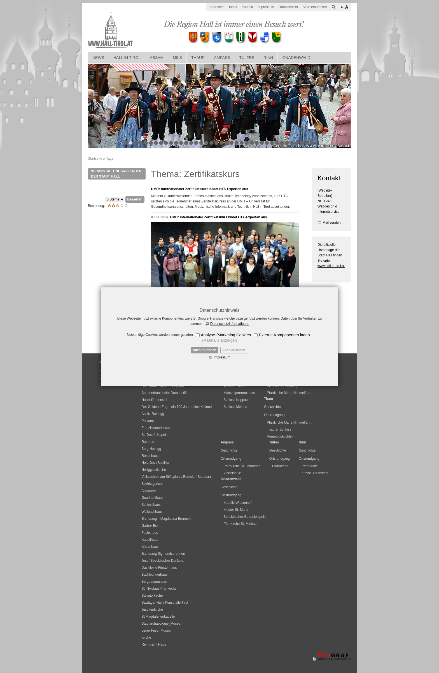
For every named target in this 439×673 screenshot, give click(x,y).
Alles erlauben (233, 350)
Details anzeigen (222, 340)
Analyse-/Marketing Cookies (226, 335)
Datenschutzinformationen (229, 324)
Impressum (222, 357)
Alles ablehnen (204, 350)
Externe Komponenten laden (284, 335)
